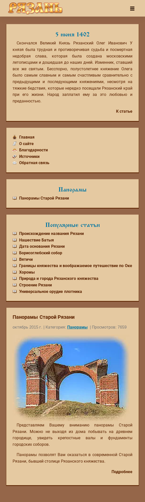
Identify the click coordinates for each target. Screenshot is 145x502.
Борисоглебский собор (40, 253)
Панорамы (77, 327)
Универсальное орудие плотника (50, 291)
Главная (26, 137)
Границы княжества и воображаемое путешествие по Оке (75, 266)
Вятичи (26, 259)
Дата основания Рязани (42, 246)
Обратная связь (34, 163)
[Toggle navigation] (132, 8)
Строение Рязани (35, 285)
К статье (124, 111)
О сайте (26, 144)
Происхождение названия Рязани (51, 233)
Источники (29, 156)
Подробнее (122, 472)
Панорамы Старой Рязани (44, 198)
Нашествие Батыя (36, 240)
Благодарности (33, 150)
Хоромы (27, 272)
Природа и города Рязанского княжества (58, 278)
